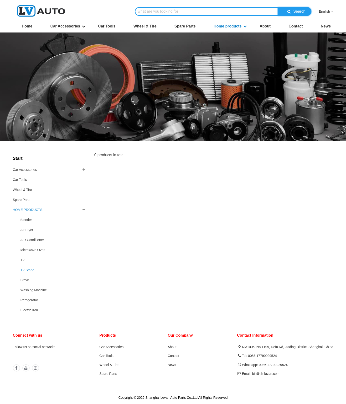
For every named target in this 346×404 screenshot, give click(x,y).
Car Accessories (65, 26)
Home (27, 26)
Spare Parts (185, 26)
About (265, 26)
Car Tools (106, 26)
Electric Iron (29, 310)
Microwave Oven (33, 250)
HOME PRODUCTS (27, 210)
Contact (296, 26)
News (326, 26)
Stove (25, 280)
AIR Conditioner (32, 240)
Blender (26, 220)
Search (295, 11)
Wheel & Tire (144, 26)
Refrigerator (29, 300)
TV (23, 260)
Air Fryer (27, 230)
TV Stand (27, 270)
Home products (228, 26)
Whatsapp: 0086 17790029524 (265, 365)
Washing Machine (34, 290)
